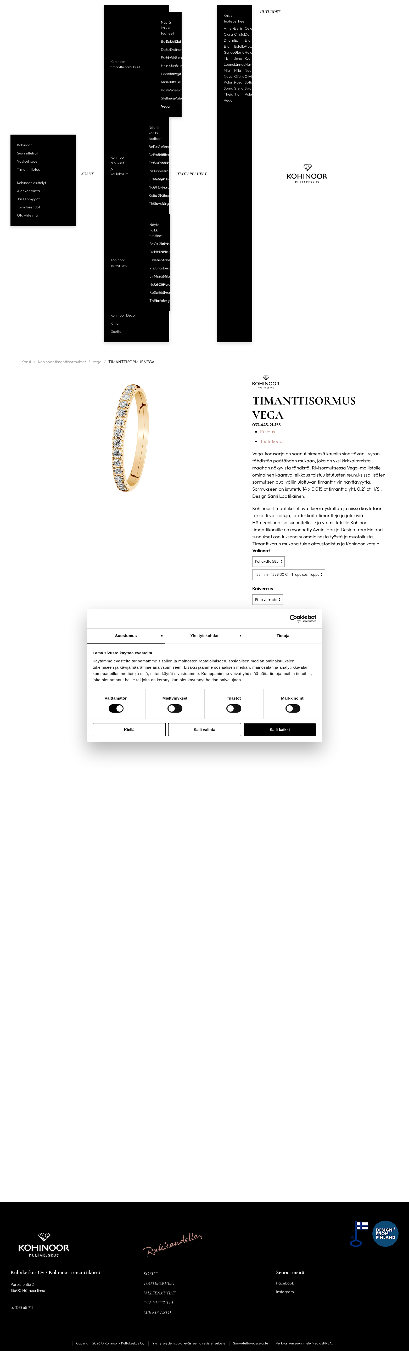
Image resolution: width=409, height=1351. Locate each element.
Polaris (165, 90)
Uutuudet (270, 11)
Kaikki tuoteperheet (235, 18)
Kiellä (129, 729)
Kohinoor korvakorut (119, 263)
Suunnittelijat (27, 153)
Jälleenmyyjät (28, 199)
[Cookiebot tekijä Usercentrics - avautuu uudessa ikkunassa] (293, 618)
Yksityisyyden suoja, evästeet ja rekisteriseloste (188, 1343)
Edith (165, 49)
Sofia (170, 90)
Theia (165, 98)
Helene (162, 162)
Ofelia (170, 82)
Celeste (165, 41)
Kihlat (115, 323)
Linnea (165, 73)
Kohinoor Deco (122, 315)
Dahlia (149, 252)
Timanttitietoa (28, 169)
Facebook (285, 1283)
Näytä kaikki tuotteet (167, 28)
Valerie (250, 94)
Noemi (165, 82)
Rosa (149, 292)
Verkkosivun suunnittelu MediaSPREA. (304, 1343)
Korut (87, 173)
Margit (170, 73)
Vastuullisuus (27, 161)
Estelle (149, 260)
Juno (170, 65)
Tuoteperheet (192, 173)
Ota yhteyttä (27, 215)
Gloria (170, 57)
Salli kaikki (280, 729)
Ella (247, 40)
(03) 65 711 (24, 1307)
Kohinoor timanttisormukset (125, 64)
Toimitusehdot (28, 207)
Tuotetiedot (272, 441)
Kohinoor (24, 145)
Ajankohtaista (28, 191)
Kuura (249, 58)
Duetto (115, 331)
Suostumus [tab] (126, 635)
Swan (162, 195)
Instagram (285, 1291)
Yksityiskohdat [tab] (204, 635)
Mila (162, 179)
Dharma (170, 49)
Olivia (249, 76)
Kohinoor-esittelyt (31, 182)
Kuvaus (267, 432)
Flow (165, 57)
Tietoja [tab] (283, 635)
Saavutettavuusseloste (250, 1343)
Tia (170, 98)
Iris (165, 65)
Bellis (149, 243)
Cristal (170, 41)
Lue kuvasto (157, 1312)
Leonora (162, 171)
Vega (162, 203)
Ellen (162, 154)
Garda (153, 162)
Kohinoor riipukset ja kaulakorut (119, 165)
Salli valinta (204, 729)
